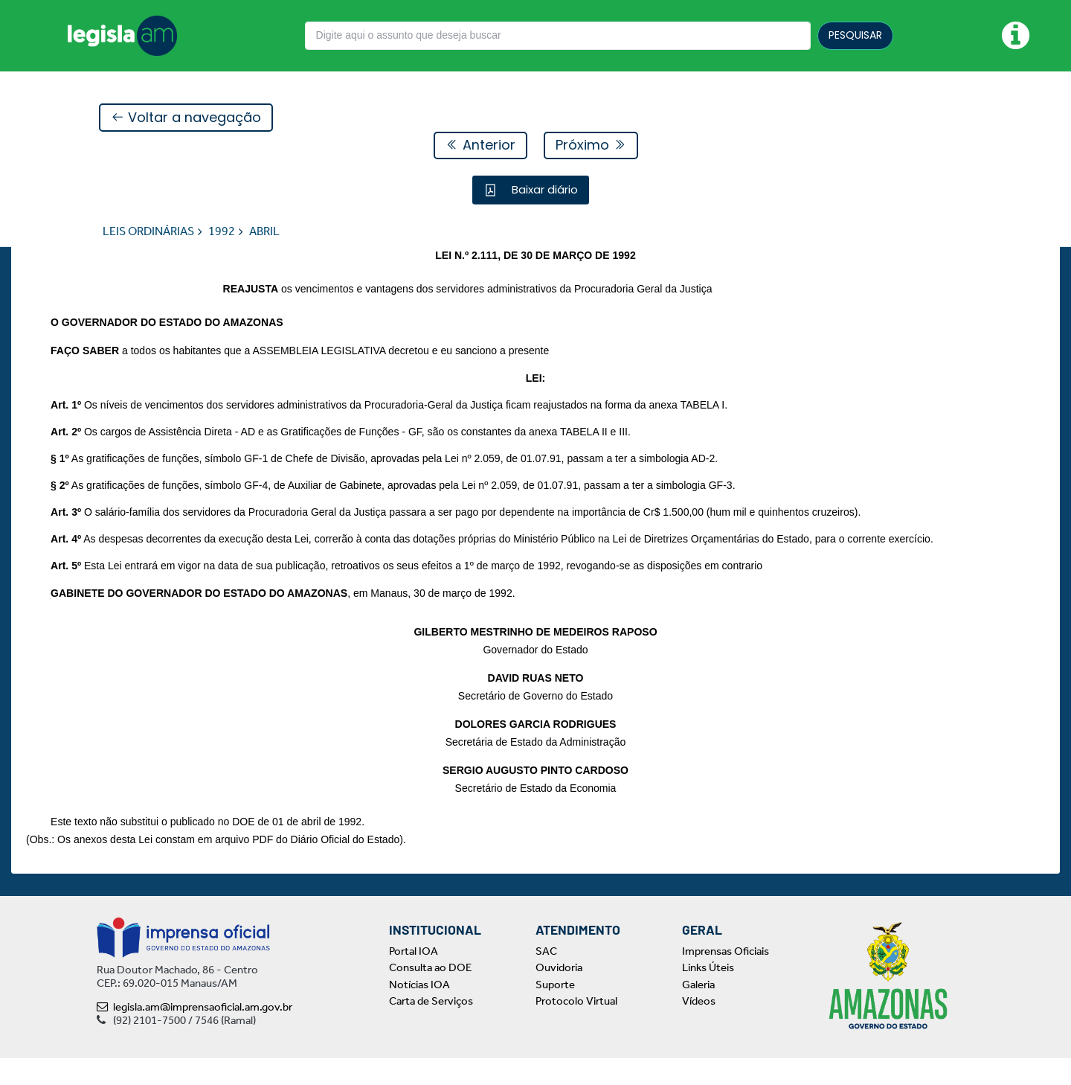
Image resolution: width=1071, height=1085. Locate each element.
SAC (546, 978)
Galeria (698, 1011)
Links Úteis (708, 994)
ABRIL (264, 232)
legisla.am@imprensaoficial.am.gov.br (194, 1033)
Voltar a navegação (186, 118)
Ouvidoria (559, 994)
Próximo (591, 145)
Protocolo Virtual (576, 1027)
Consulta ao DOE (430, 994)
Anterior (480, 145)
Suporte (555, 1011)
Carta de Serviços (431, 1027)
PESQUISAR (855, 35)
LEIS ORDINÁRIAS (148, 232)
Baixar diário (543, 190)
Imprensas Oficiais (725, 978)
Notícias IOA (419, 1011)
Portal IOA (413, 978)
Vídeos (698, 1027)
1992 (221, 232)
